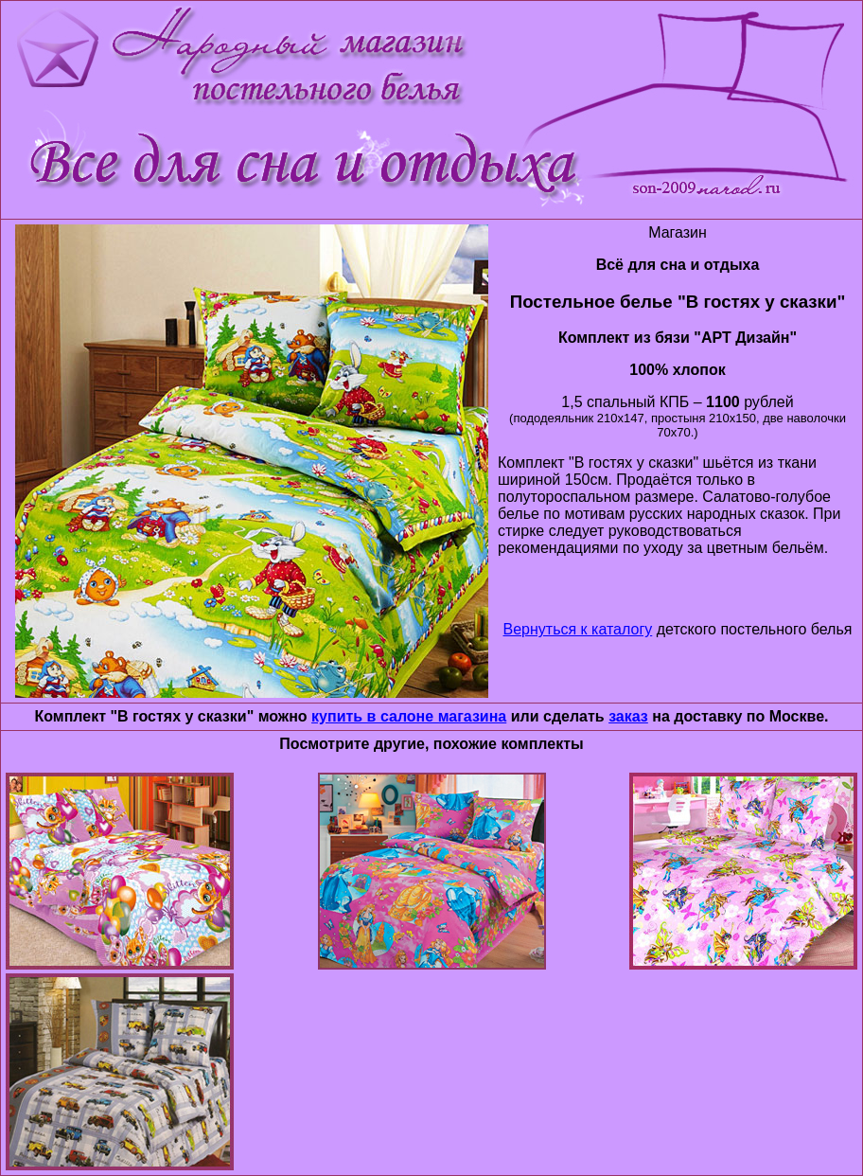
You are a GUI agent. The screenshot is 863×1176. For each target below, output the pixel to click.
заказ (628, 716)
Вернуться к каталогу (578, 629)
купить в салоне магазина (408, 716)
